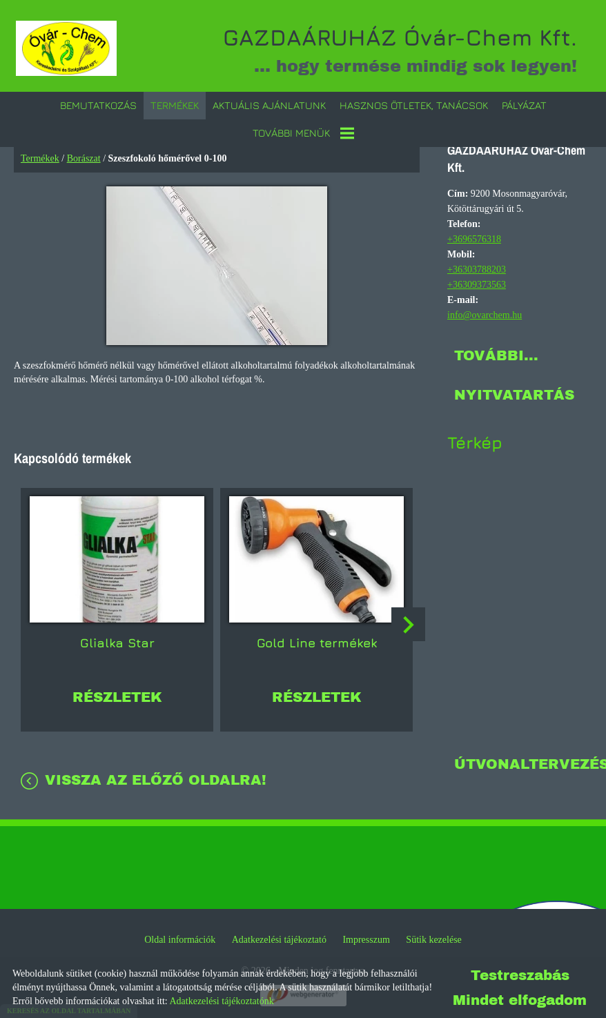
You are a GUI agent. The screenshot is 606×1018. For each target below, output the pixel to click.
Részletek (117, 688)
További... (496, 353)
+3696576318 (474, 237)
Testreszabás (520, 975)
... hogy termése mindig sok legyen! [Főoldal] (388, 48)
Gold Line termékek (317, 634)
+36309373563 (476, 282)
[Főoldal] (71, 48)
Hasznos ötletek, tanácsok (414, 103)
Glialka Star (117, 634)
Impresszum (365, 937)
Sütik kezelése (433, 937)
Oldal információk (179, 937)
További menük (303, 131)
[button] (410, 621)
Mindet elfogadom (520, 1000)
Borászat (84, 156)
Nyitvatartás (514, 392)
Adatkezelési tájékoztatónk (221, 1001)
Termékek (174, 103)
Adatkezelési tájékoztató (279, 937)
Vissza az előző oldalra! (155, 771)
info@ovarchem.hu (484, 313)
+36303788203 (476, 267)
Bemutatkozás (98, 103)
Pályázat (524, 103)
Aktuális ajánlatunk (269, 103)
